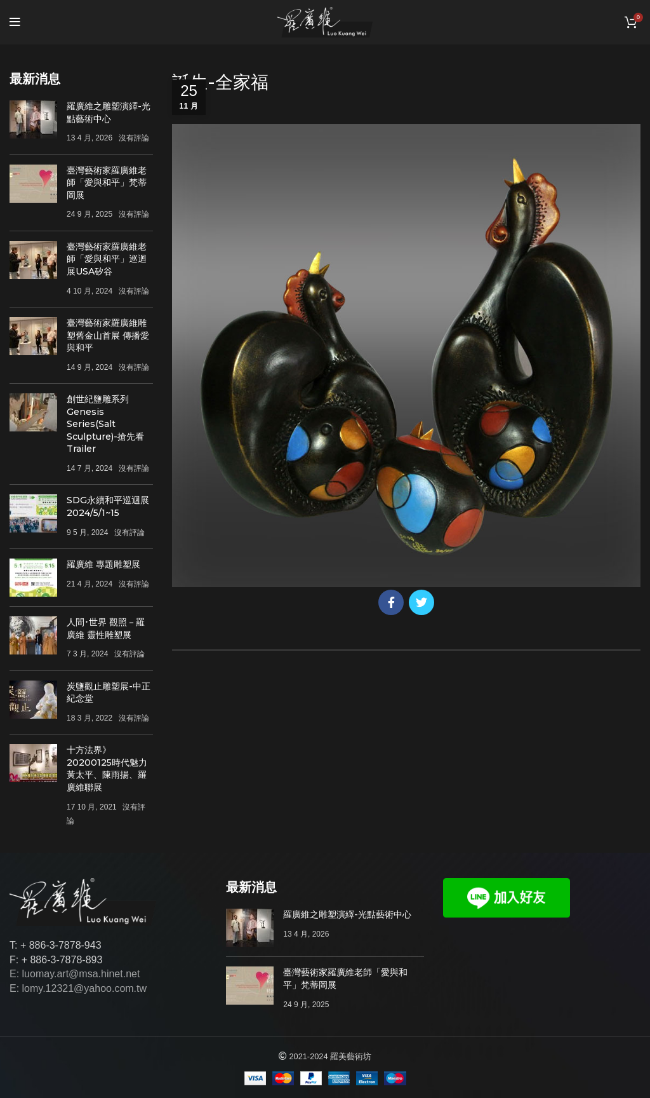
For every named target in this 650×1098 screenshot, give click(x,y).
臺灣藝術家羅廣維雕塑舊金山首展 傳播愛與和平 (108, 335)
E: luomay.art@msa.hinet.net (75, 973)
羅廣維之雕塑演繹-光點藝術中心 (108, 112)
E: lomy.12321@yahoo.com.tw (78, 988)
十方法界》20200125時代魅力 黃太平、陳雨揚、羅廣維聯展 (107, 768)
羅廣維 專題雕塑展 (103, 564)
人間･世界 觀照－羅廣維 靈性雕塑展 (106, 628)
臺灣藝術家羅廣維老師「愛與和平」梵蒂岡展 (107, 183)
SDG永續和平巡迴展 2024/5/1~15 (108, 506)
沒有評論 (134, 137)
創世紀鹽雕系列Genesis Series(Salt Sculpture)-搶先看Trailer (105, 423)
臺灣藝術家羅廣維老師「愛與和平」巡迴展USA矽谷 (107, 259)
